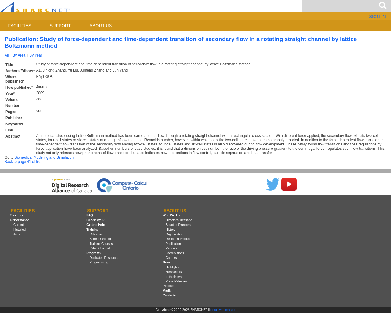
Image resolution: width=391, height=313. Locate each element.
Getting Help (95, 224)
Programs (93, 253)
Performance (19, 220)
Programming (99, 262)
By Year (35, 55)
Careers (171, 258)
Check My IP (95, 220)
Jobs (16, 234)
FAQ (89, 215)
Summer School (100, 239)
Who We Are (172, 215)
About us (101, 25)
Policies (168, 286)
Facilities (19, 25)
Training (92, 229)
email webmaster (223, 309)
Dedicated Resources (104, 258)
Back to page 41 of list (23, 162)
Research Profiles (178, 239)
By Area (19, 55)
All (7, 55)
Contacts (169, 295)
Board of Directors (178, 224)
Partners (171, 248)
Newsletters (174, 272)
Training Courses (101, 243)
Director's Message (179, 220)
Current (18, 224)
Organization (174, 234)
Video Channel (100, 248)
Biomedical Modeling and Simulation (44, 157)
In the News (174, 276)
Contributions (175, 253)
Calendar (96, 234)
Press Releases (177, 281)
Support (60, 25)
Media (167, 291)
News (166, 262)
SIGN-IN (377, 16)
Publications (174, 243)
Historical (19, 229)
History (170, 229)
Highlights (172, 267)
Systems (16, 215)
